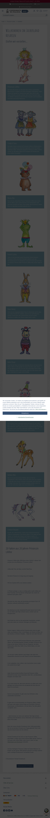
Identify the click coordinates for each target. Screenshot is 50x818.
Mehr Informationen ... (41, 409)
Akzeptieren (25, 413)
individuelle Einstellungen (26, 417)
